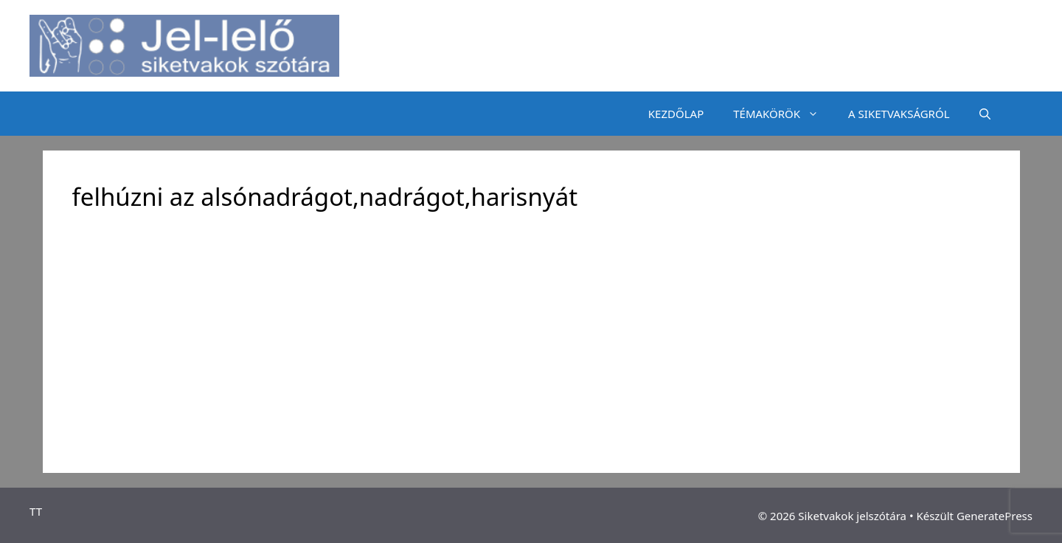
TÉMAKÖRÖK (783, 113)
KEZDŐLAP (676, 113)
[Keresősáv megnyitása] (985, 113)
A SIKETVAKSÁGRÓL (898, 113)
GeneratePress (994, 515)
